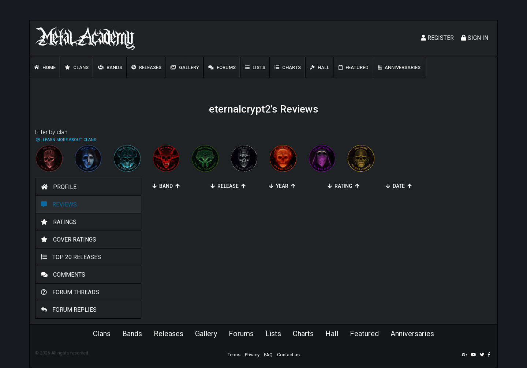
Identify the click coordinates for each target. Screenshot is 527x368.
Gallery (185, 67)
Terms (234, 354)
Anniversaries (399, 67)
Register (437, 37)
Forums (222, 67)
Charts (287, 67)
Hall (319, 67)
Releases (146, 67)
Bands (110, 67)
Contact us (288, 354)
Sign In (474, 37)
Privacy (252, 354)
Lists (255, 67)
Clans (77, 67)
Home (45, 67)
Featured (354, 67)
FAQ (268, 354)
